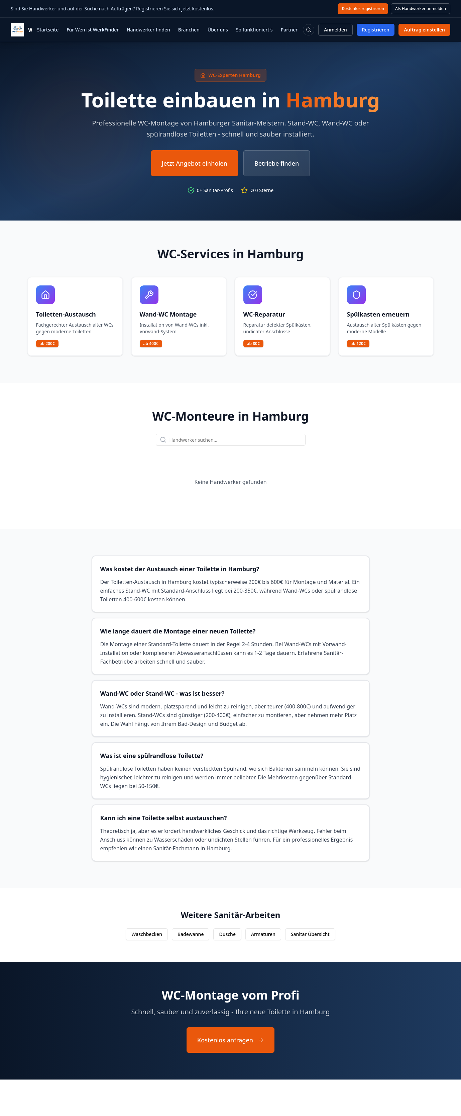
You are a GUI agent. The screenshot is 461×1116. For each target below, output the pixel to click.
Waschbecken (146, 934)
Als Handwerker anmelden (420, 8)
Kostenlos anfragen (230, 1040)
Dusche (227, 934)
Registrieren (375, 29)
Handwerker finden (148, 29)
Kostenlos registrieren (363, 8)
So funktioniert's (254, 29)
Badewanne (191, 934)
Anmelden (335, 29)
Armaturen (263, 934)
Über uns (218, 29)
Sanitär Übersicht (310, 934)
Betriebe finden (276, 163)
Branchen (189, 29)
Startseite (48, 29)
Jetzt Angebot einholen (194, 163)
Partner (289, 29)
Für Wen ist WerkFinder (93, 29)
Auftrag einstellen (424, 29)
